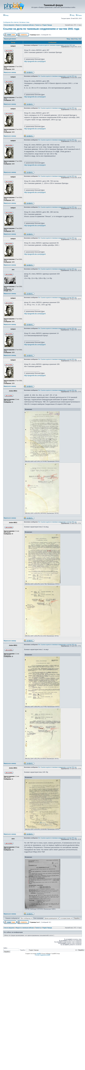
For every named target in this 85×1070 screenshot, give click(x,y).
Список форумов (9, 25)
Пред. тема (70, 39)
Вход (5, 15)
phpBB (38, 953)
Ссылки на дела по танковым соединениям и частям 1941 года (41, 28)
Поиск (79, 15)
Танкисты (38, 25)
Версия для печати (10, 39)
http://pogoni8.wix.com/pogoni (35, 61)
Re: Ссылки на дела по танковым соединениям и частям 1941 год (57, 76)
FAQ (72, 15)
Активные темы (24, 22)
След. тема (77, 39)
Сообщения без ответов (10, 22)
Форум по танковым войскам (25, 25)
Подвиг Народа (47, 25)
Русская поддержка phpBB (42, 955)
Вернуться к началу (10, 72)
